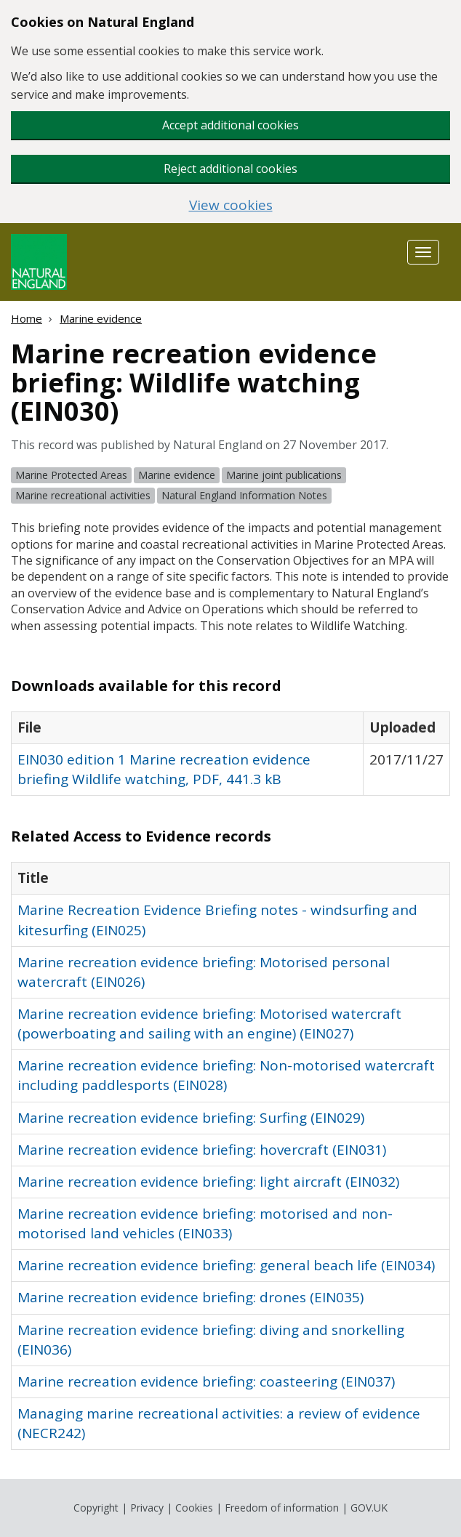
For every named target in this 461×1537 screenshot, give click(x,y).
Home (26, 318)
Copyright (96, 1507)
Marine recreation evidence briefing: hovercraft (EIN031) (201, 1149)
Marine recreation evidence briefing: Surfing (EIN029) (190, 1117)
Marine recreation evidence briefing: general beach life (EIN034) (226, 1265)
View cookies (231, 205)
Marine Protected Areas (71, 475)
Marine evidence (101, 318)
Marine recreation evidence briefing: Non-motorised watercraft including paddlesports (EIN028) (226, 1075)
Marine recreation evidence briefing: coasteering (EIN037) (206, 1381)
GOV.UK (369, 1507)
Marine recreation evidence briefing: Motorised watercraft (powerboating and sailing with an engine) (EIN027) (209, 1023)
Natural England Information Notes (244, 495)
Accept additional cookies (230, 125)
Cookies (194, 1507)
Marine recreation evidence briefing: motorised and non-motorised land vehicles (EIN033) (205, 1223)
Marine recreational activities (83, 495)
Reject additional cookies (230, 169)
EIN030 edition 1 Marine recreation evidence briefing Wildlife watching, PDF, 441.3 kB (163, 769)
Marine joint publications (284, 475)
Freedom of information (282, 1507)
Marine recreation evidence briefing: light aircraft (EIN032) (208, 1181)
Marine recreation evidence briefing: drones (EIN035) (190, 1297)
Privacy (147, 1507)
